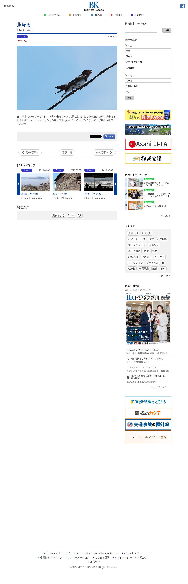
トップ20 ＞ (164, 216)
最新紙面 (9, 6)
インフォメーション (77, 557)
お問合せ (141, 557)
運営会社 (94, 561)
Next (115, 184)
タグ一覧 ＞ (164, 275)
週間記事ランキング (50, 557)
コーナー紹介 (82, 553)
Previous (18, 184)
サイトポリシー (122, 557)
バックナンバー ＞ (161, 387)
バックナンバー (131, 553)
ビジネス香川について (57, 553)
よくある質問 (101, 557)
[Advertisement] (148, 492)
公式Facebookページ (106, 553)
